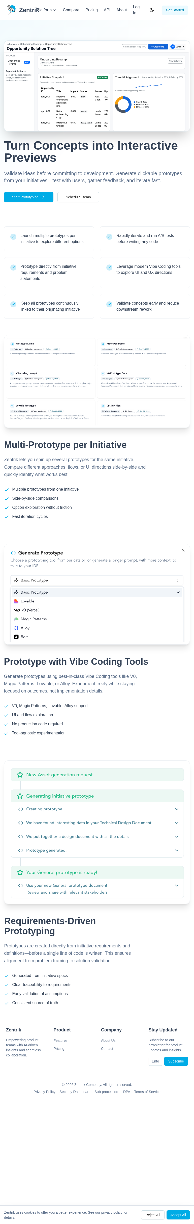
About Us (108, 1041)
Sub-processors (106, 1092)
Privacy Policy (44, 1092)
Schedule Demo (78, 197)
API (107, 10)
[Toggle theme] (152, 10)
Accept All (178, 1215)
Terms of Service (147, 1092)
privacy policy (111, 1212)
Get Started (175, 10)
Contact (107, 1049)
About (121, 10)
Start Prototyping (28, 197)
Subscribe (176, 1061)
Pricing (91, 10)
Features (61, 1041)
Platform (47, 10)
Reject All (152, 1215)
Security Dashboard (74, 1092)
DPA (126, 1092)
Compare (71, 10)
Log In (136, 10)
